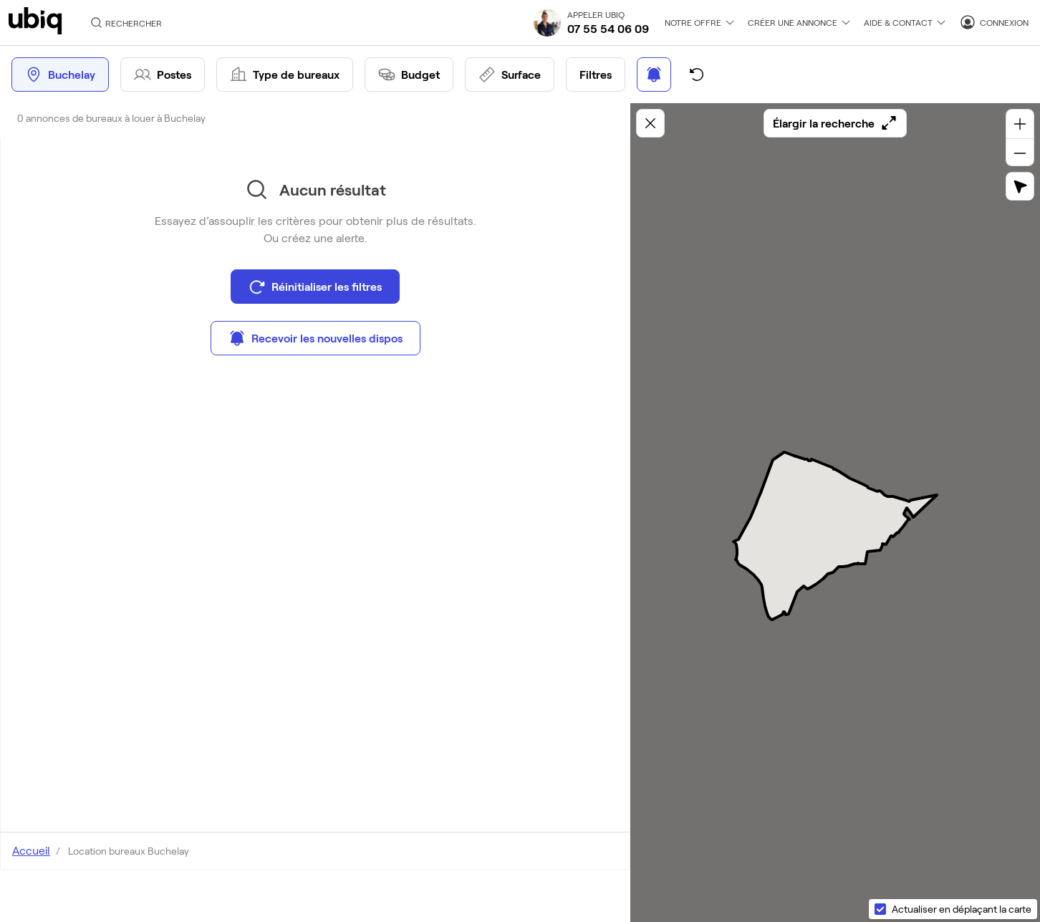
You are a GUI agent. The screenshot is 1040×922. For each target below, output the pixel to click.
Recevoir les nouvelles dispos (315, 338)
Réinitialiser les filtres (315, 286)
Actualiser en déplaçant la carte (961, 909)
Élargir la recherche (835, 123)
